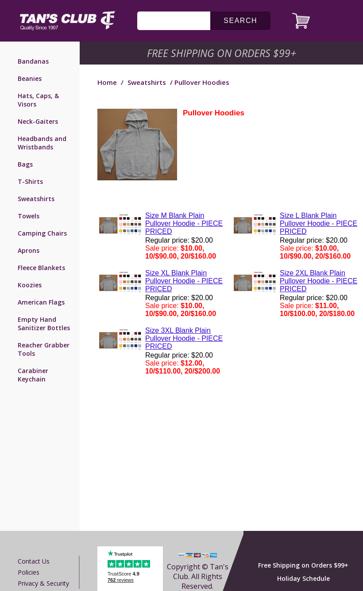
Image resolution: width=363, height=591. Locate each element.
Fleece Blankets (41, 267)
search (240, 20)
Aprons (28, 250)
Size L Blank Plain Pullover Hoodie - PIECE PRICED (318, 223)
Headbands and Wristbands (42, 142)
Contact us (34, 561)
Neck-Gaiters (38, 121)
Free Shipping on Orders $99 (222, 53)
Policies (28, 572)
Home (107, 82)
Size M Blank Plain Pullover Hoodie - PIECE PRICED (184, 223)
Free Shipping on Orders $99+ (303, 565)
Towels (28, 216)
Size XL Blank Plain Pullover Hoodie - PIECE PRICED (184, 281)
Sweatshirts (36, 198)
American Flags (41, 302)
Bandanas (33, 61)
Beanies (30, 78)
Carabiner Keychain (33, 374)
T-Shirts (30, 181)
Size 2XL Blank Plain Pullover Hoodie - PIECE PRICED (318, 281)
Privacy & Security (43, 583)
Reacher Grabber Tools (44, 349)
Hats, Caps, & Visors (38, 100)
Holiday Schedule (303, 578)
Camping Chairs (42, 233)
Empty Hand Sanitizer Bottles (44, 323)
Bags (25, 164)
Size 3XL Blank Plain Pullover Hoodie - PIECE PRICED (184, 338)
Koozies (30, 285)
